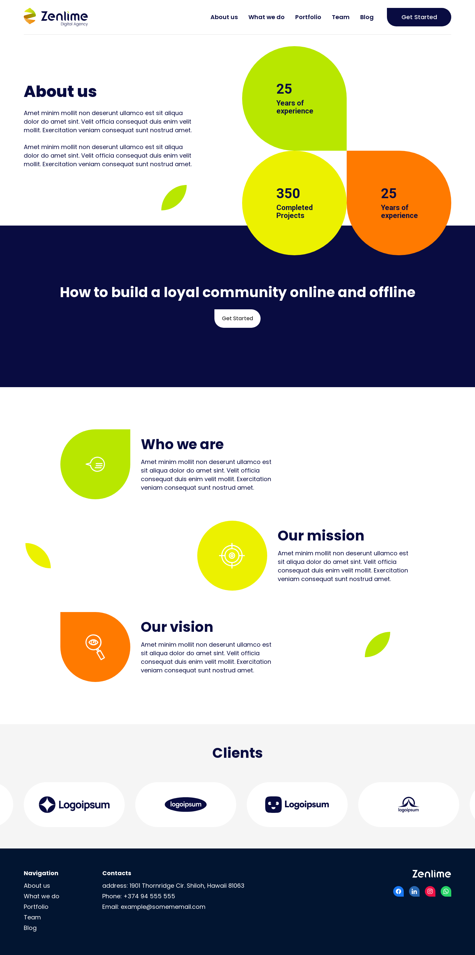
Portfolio (308, 17)
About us (224, 17)
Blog (367, 17)
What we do (266, 17)
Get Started (419, 17)
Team (341, 17)
